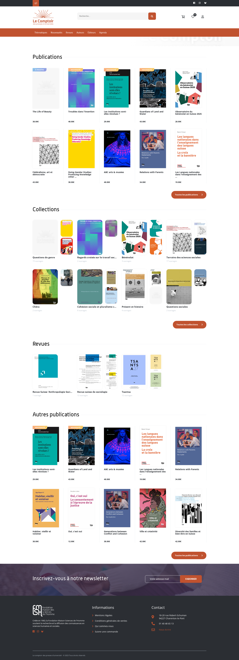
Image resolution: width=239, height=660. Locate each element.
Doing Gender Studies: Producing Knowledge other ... (80, 174)
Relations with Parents (151, 172)
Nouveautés (56, 32)
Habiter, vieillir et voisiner (42, 532)
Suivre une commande (106, 631)
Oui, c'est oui (75, 531)
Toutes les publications (186, 194)
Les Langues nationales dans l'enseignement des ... (188, 174)
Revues (69, 32)
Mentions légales (103, 615)
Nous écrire (165, 629)
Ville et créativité (148, 531)
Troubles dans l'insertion (81, 111)
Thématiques (40, 32)
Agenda (103, 32)
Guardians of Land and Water (151, 112)
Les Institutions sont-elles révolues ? (115, 112)
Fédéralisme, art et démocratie (42, 173)
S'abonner (191, 579)
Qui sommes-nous (104, 626)
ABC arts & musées (114, 172)
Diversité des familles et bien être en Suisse (187, 532)
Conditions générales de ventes (111, 620)
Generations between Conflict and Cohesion (115, 532)
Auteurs (80, 32)
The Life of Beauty (42, 111)
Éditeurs (92, 32)
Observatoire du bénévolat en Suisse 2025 (188, 112)
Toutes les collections (187, 324)
